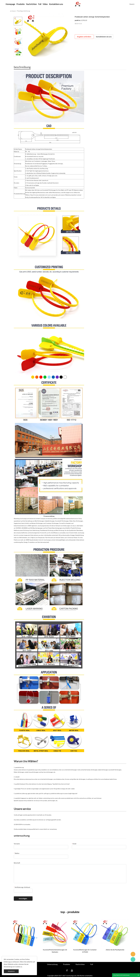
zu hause (13, 11)
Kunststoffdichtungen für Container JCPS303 (85, 951)
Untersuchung (52, 964)
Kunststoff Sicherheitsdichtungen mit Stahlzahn (55, 951)
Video (45, 4)
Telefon (16, 853)
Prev (18, 14)
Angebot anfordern (84, 37)
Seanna (133, 954)
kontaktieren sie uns (104, 37)
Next (18, 59)
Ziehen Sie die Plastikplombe (115, 950)
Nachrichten (31, 4)
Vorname (17, 844)
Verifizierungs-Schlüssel (22, 887)
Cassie (133, 959)
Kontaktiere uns (56, 4)
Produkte (20, 4)
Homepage (10, 4)
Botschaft (17, 863)
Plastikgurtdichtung (23, 11)
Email (74, 844)
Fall (39, 4)
